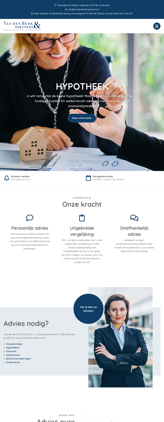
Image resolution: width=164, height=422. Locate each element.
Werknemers (13, 355)
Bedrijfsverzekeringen (18, 359)
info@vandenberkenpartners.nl (82, 9)
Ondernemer (13, 362)
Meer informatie (81, 117)
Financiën (11, 352)
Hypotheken (12, 348)
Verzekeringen (14, 344)
